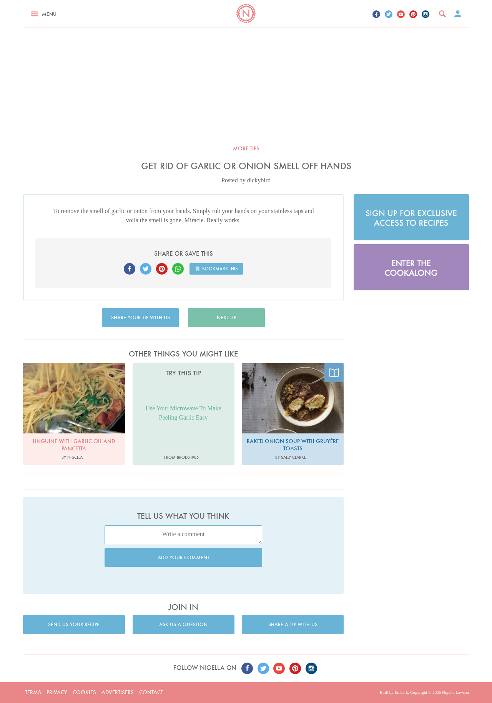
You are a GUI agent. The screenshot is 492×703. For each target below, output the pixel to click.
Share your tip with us (140, 317)
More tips (246, 148)
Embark (401, 692)
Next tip (226, 317)
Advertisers (117, 692)
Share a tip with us (292, 624)
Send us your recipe (74, 624)
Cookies (84, 692)
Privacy (57, 692)
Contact (151, 692)
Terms (33, 692)
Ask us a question (183, 624)
